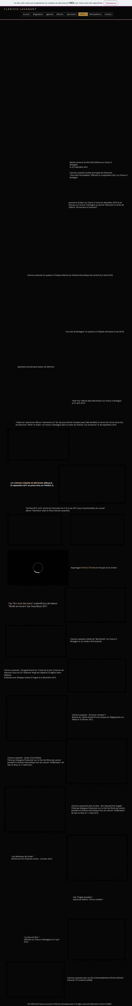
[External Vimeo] (38, 567)
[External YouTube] (38, 444)
